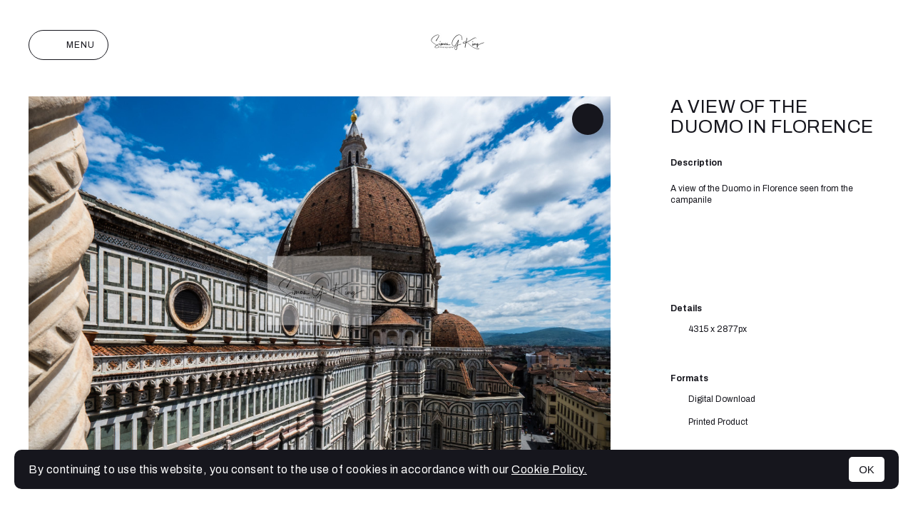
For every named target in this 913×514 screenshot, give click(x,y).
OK (866, 469)
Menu (68, 45)
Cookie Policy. (549, 469)
